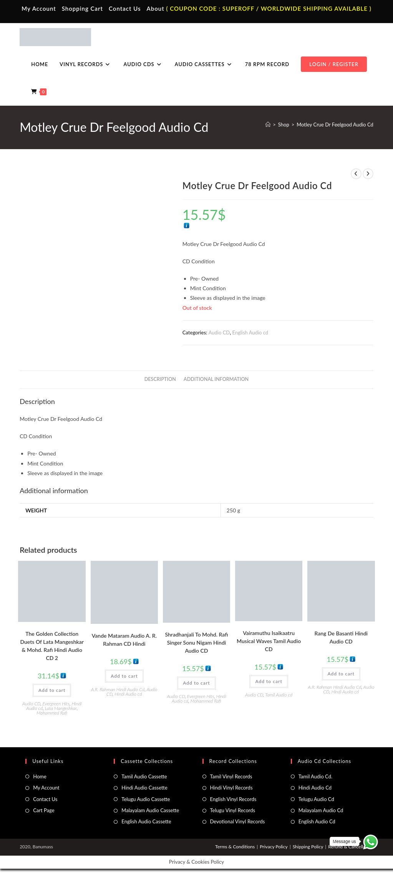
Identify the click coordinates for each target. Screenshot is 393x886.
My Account (39, 8)
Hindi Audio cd (128, 694)
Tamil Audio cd (278, 695)
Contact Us (125, 8)
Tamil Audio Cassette (144, 776)
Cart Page (43, 810)
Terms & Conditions (235, 846)
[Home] (267, 124)
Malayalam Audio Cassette (150, 810)
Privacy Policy (273, 846)
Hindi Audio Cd (315, 788)
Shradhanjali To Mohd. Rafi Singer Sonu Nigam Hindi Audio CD (196, 642)
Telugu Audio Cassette (145, 799)
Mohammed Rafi (51, 713)
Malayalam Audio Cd (320, 810)
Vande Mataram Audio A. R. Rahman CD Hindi (124, 639)
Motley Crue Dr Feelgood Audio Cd (335, 124)
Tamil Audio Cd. (315, 776)
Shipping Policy (308, 846)
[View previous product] (356, 173)
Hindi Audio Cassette (144, 788)
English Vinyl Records (233, 799)
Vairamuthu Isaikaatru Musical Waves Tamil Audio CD (269, 641)
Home (39, 776)
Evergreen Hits (56, 703)
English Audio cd (250, 332)
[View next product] (368, 173)
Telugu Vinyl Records (232, 810)
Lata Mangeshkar (61, 708)
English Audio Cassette (146, 821)
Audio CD (219, 332)
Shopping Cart (82, 8)
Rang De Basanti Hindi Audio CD (341, 637)
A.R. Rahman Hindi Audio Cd (117, 689)
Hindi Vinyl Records (231, 788)
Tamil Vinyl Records (231, 776)
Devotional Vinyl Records (237, 821)
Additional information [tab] (216, 379)
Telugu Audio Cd (316, 799)
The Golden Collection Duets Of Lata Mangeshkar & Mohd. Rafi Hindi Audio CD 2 (52, 645)
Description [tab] (160, 379)
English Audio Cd (316, 821)
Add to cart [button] (51, 690)
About (155, 8)
